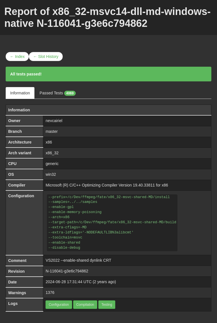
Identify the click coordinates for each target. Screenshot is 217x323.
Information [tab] (20, 93)
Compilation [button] (85, 305)
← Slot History (45, 56)
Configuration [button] (59, 305)
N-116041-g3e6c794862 (66, 271)
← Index (17, 56)
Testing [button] (106, 305)
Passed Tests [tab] (58, 93)
